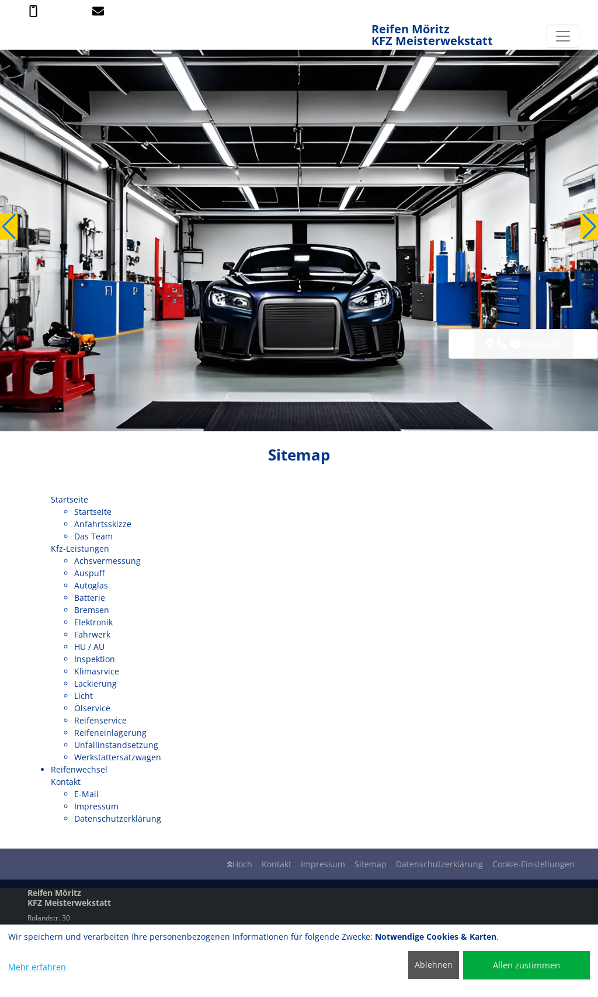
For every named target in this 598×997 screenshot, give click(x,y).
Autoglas (91, 585)
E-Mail (86, 793)
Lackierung (95, 683)
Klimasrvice (96, 671)
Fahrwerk (92, 634)
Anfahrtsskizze (102, 523)
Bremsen (91, 609)
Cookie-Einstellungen (533, 864)
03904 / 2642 (56, 10)
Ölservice (92, 708)
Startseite (93, 511)
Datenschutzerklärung (117, 818)
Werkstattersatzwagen (117, 757)
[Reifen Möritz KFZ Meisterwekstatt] (25, 36)
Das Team (93, 536)
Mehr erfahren (37, 966)
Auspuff (89, 573)
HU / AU (89, 646)
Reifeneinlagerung (110, 732)
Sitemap (370, 864)
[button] (9, 227)
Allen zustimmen (526, 965)
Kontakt (276, 864)
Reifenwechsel (79, 769)
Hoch (239, 864)
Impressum (96, 806)
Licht (83, 695)
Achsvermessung (107, 560)
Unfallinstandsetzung (116, 744)
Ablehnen (434, 964)
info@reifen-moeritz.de (137, 10)
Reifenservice (100, 720)
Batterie (89, 597)
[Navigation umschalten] (563, 36)
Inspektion (94, 658)
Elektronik (93, 622)
